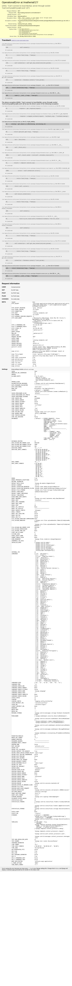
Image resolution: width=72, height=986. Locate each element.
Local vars (9, 52)
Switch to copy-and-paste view (20, 42)
